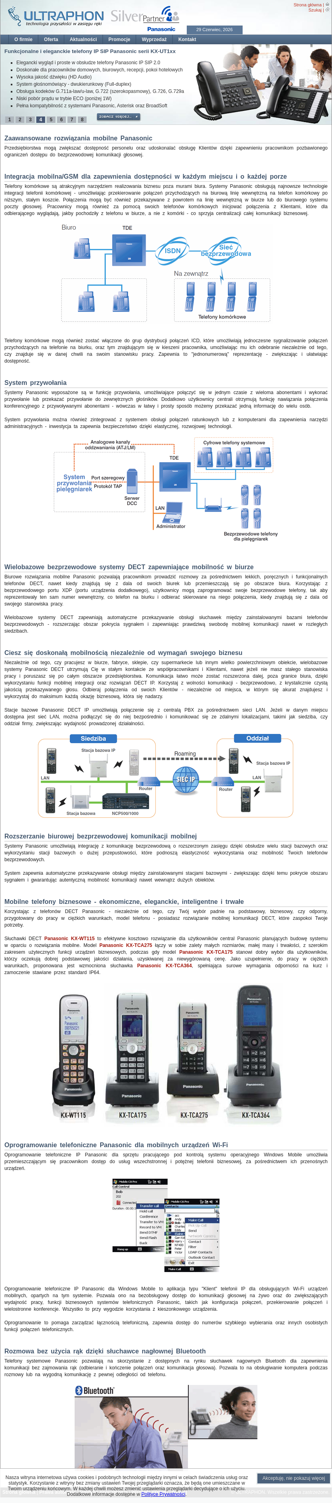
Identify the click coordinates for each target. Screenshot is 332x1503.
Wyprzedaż (154, 39)
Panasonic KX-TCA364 (164, 965)
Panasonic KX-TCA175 (206, 952)
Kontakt (187, 39)
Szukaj (315, 10)
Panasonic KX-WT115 (69, 938)
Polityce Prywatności (163, 1494)
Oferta (51, 39)
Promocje (119, 39)
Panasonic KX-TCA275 (125, 945)
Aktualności (83, 39)
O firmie (23, 39)
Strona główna (308, 4)
